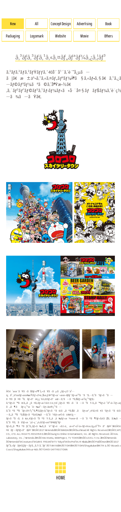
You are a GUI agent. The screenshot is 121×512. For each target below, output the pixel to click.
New (13, 24)
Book (108, 24)
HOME (60, 472)
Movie (84, 36)
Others (108, 36)
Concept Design (61, 24)
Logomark (37, 36)
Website (60, 36)
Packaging (13, 36)
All (36, 24)
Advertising (84, 24)
